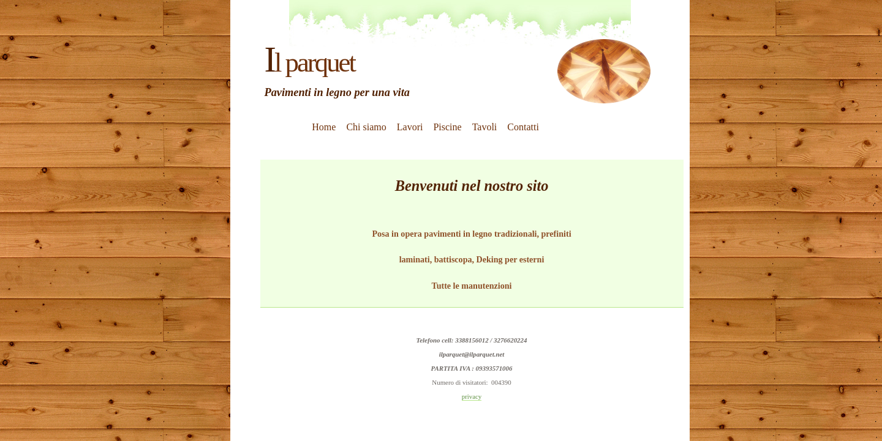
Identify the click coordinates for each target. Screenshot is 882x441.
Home (324, 127)
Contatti (523, 127)
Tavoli (484, 127)
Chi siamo (366, 127)
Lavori (410, 127)
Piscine (447, 127)
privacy (472, 396)
